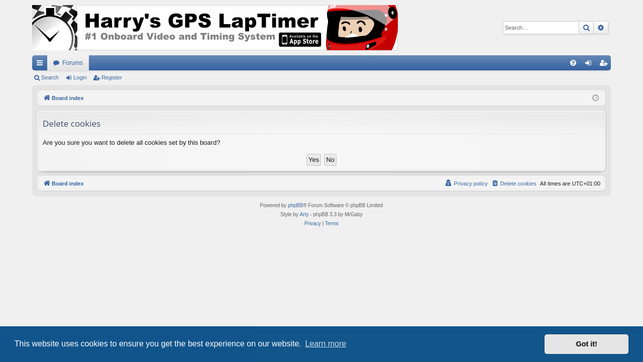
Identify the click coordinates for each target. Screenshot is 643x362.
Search (50, 77)
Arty (304, 214)
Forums (72, 62)
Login (80, 77)
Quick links (41, 64)
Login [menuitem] (590, 64)
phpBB (295, 205)
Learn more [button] (325, 343)
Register (111, 77)
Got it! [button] (586, 344)
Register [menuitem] (605, 64)
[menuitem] (573, 62)
